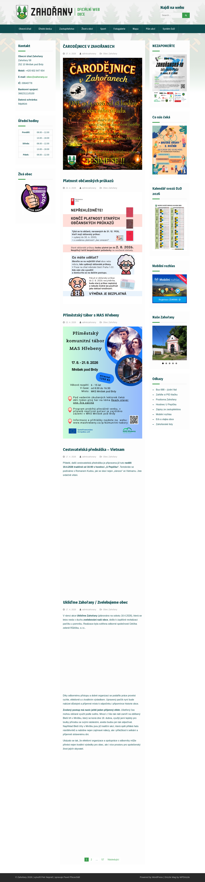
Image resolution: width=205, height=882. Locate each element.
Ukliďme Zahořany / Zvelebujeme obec (95, 602)
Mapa (135, 28)
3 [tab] (169, 363)
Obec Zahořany (110, 53)
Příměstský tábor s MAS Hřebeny (91, 315)
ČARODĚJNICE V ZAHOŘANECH (89, 46)
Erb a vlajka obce (165, 419)
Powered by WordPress (151, 877)
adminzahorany (89, 53)
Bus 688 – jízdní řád (166, 389)
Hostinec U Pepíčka (166, 404)
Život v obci (87, 28)
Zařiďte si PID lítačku (167, 394)
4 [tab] (173, 363)
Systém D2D (169, 28)
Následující (113, 859)
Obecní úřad (25, 28)
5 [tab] (176, 363)
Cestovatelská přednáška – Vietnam (93, 449)
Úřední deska (45, 28)
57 (102, 859)
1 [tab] (163, 363)
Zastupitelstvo (66, 28)
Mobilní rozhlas (164, 414)
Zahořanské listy (164, 424)
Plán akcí (150, 28)
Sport (103, 28)
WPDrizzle (185, 877)
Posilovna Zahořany (166, 399)
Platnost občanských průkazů (88, 180)
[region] (169, 343)
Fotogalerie (119, 28)
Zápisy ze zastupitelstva (168, 409)
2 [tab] (166, 363)
